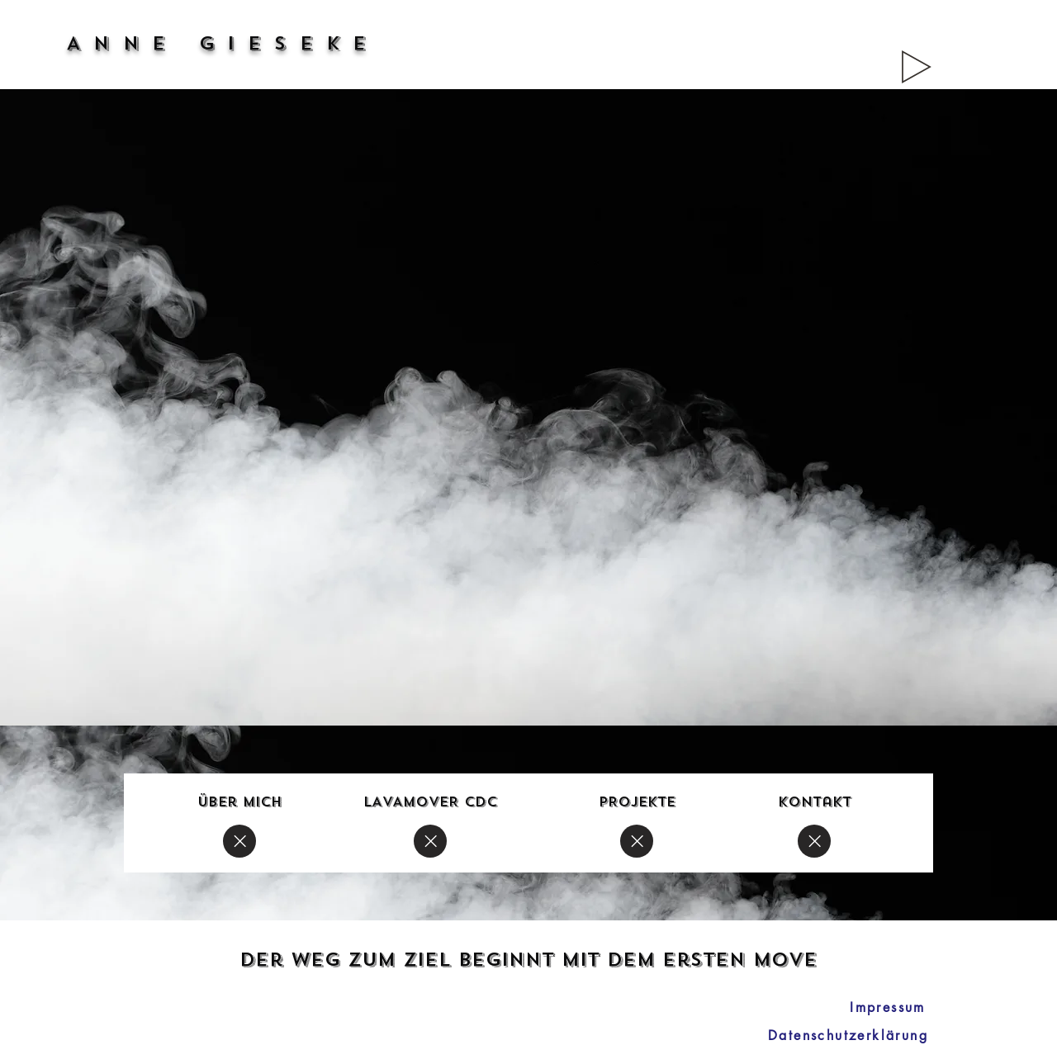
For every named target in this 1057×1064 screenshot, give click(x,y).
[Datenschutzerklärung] (848, 1035)
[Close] (239, 841)
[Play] (916, 66)
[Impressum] (887, 1007)
